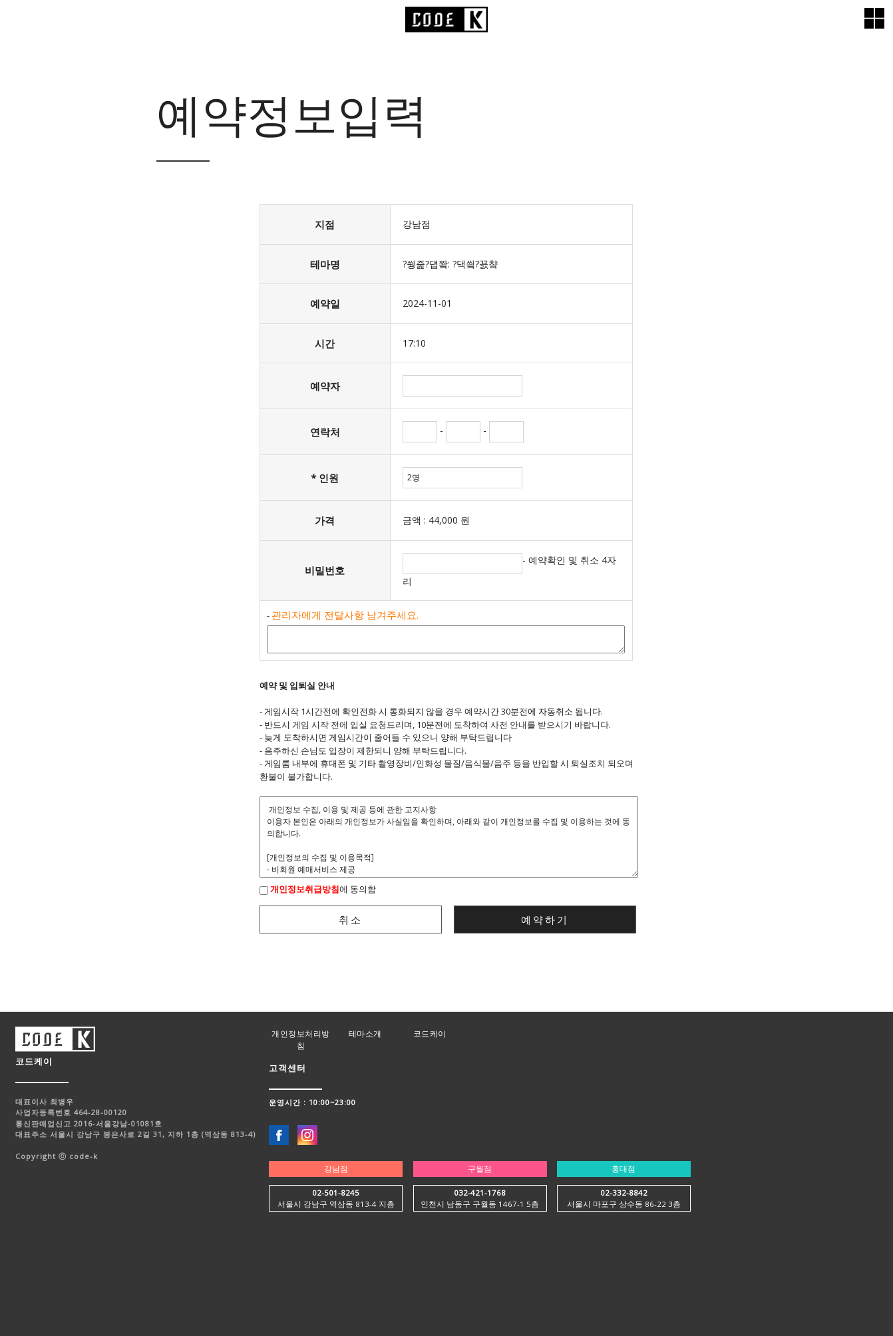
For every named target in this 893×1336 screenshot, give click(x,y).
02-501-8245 (335, 1193)
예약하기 (545, 919)
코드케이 (429, 1033)
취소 (351, 919)
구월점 (480, 1169)
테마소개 (365, 1033)
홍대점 (623, 1169)
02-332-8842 (623, 1193)
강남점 (336, 1169)
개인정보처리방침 (300, 1039)
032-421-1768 (480, 1193)
